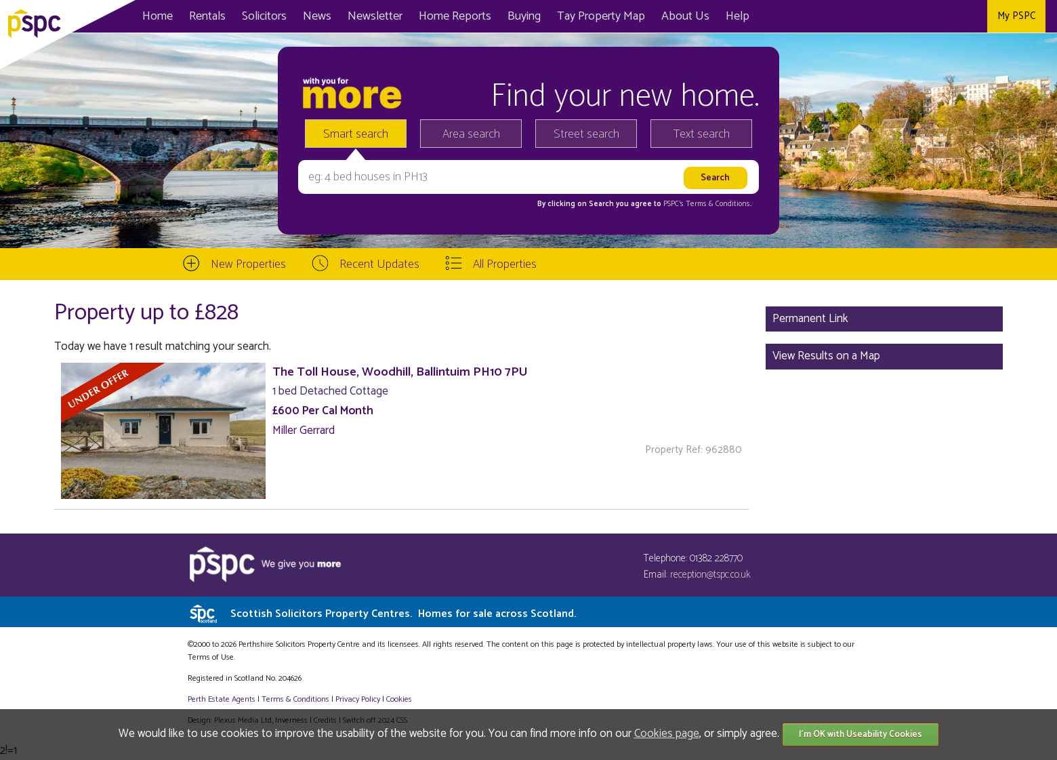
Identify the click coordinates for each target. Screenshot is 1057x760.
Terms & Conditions (295, 699)
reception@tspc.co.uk (710, 574)
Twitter (941, 16)
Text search (701, 134)
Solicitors (264, 16)
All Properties (505, 264)
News (317, 16)
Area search (471, 134)
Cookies (399, 699)
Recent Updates (379, 264)
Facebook (911, 16)
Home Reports (455, 16)
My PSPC (1016, 15)
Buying (524, 16)
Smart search (355, 134)
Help (737, 16)
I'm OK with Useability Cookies (860, 734)
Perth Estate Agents (221, 699)
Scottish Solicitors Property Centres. (403, 614)
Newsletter (375, 16)
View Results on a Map (826, 355)
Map (601, 16)
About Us (685, 16)
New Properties (248, 264)
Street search (586, 134)
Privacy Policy (357, 699)
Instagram (972, 16)
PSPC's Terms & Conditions (706, 204)
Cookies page (666, 733)
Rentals (207, 16)
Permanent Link (810, 318)
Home (157, 16)
